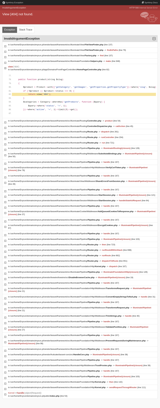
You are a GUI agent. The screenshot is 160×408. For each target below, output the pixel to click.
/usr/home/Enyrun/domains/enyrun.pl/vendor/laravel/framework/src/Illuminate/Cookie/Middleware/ (72, 211)
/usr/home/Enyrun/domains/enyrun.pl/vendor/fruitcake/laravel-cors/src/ (50, 354)
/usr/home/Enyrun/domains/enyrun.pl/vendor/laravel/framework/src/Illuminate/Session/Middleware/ (63, 195)
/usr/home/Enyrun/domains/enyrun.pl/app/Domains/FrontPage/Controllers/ (56, 69)
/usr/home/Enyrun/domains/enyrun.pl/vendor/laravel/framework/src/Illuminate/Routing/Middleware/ (66, 153)
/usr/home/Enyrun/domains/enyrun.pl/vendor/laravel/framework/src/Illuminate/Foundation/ (56, 61)
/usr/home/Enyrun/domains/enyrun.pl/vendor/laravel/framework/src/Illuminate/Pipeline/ (55, 148)
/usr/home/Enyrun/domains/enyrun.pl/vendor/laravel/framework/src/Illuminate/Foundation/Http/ (58, 266)
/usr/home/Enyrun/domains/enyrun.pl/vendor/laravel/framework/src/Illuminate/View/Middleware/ (67, 181)
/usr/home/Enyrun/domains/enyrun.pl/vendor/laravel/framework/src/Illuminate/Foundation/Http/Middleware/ (68, 167)
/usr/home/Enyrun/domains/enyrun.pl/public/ (35, 396)
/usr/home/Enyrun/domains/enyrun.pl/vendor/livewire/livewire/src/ (52, 277)
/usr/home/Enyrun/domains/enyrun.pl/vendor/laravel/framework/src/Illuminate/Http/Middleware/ (61, 365)
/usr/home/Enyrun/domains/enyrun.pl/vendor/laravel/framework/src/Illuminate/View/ (57, 44)
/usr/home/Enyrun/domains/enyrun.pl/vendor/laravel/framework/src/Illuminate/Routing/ (56, 121)
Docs (150, 2)
